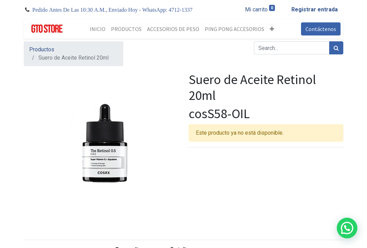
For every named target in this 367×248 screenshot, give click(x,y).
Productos (41, 49)
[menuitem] (97, 29)
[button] (272, 29)
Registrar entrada (314, 9)
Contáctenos (320, 28)
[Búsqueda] (336, 47)
